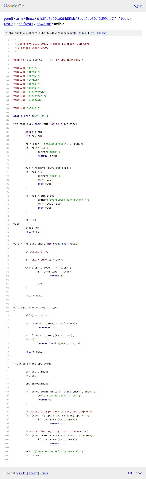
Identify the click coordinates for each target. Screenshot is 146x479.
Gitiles (23, 473)
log (91, 33)
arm (19, 18)
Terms (44, 473)
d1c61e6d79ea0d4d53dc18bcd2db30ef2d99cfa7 (75, 18)
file (82, 33)
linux (30, 18)
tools (125, 18)
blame (102, 33)
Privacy (33, 473)
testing (10, 23)
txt (130, 473)
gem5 (8, 18)
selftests (26, 23)
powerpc (43, 23)
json (139, 473)
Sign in (138, 6)
